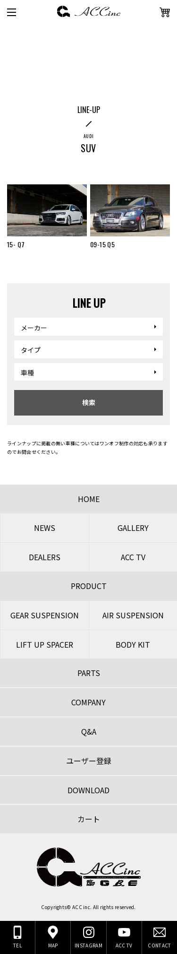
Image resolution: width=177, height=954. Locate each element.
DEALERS (44, 557)
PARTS (88, 672)
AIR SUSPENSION (133, 615)
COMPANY (88, 702)
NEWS (44, 527)
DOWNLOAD (88, 790)
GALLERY (133, 527)
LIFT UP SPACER (44, 644)
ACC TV (133, 557)
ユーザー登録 (88, 760)
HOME (89, 498)
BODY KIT (133, 644)
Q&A (88, 731)
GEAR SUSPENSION (44, 615)
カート (88, 818)
